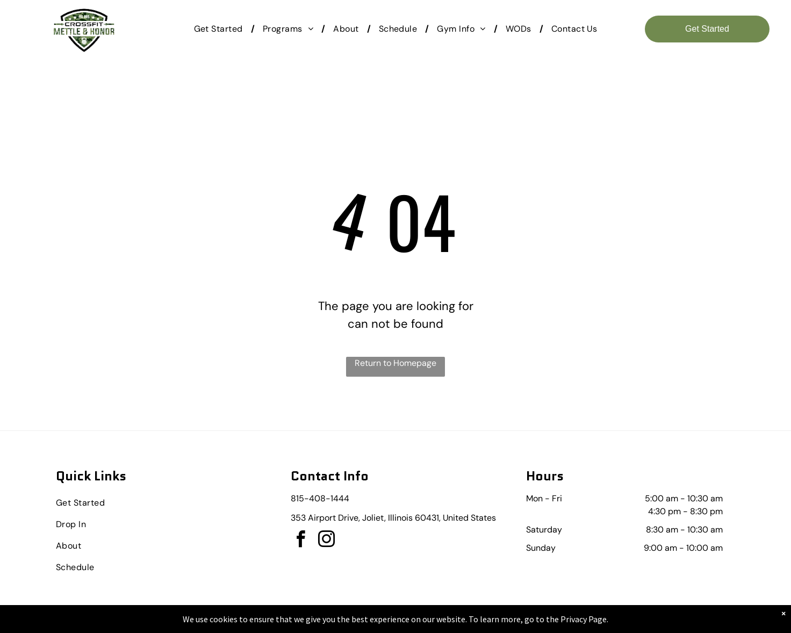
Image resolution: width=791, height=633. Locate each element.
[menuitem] (220, 29)
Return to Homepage (395, 363)
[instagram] (326, 541)
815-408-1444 (320, 498)
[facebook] (300, 541)
